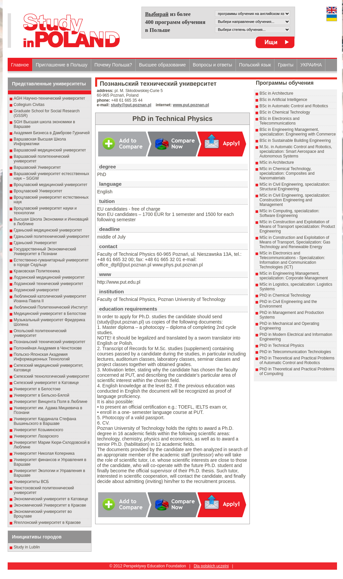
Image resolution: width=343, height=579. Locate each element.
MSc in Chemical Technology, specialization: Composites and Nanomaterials (286, 173)
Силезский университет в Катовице (46, 382)
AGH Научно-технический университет (49, 98)
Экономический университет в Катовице (51, 499)
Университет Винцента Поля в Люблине (50, 401)
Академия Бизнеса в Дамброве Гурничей (51, 133)
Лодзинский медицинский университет (49, 277)
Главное (20, 64)
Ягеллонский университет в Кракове (47, 522)
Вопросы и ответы (212, 64)
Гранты (285, 64)
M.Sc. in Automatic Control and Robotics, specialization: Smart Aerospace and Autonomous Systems (295, 151)
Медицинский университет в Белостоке (50, 313)
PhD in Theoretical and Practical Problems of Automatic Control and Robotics (296, 360)
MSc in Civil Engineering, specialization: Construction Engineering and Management (294, 200)
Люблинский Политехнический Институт (51, 307)
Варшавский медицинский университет (50, 150)
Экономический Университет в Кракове (50, 505)
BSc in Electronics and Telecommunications (279, 121)
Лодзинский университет (36, 290)
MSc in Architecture (276, 162)
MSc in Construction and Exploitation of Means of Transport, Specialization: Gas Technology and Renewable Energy (294, 242)
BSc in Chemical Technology (284, 112)
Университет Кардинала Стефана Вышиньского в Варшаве (45, 421)
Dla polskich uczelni (211, 566)
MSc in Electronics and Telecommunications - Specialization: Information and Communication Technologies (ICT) (292, 260)
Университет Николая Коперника (44, 453)
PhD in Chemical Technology (284, 295)
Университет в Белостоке (37, 389)
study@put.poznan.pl (131, 105)
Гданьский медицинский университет (48, 230)
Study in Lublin (27, 547)
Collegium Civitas (29, 104)
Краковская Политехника (37, 271)
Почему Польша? (113, 64)
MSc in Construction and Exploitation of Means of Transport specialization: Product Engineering (297, 227)
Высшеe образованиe (162, 64)
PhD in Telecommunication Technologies (295, 351)
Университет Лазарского (36, 436)
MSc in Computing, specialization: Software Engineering (289, 213)
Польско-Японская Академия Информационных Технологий (42, 356)
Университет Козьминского (38, 430)
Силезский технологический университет (51, 376)
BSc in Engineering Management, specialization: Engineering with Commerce (297, 132)
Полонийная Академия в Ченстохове (48, 348)
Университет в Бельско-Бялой (41, 395)
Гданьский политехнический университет (51, 236)
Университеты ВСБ (31, 481)
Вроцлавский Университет (38, 191)
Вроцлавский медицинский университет (50, 184)
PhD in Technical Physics (281, 345)
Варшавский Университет (37, 167)
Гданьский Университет (35, 243)
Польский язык (255, 64)
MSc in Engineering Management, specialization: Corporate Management (293, 275)
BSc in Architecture (276, 93)
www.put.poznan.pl (191, 105)
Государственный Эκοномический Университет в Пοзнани (45, 251)
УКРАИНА (311, 64)
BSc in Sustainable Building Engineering (295, 140)
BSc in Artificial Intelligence (283, 99)
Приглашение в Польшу (61, 64)
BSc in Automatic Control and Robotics (293, 106)
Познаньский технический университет (50, 341)
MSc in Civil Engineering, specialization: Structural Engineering (294, 186)
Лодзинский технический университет (48, 283)
